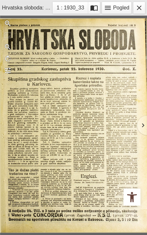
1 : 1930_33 (72, 7)
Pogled (116, 8)
